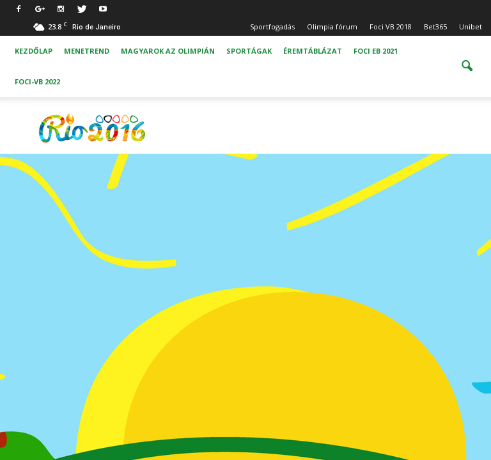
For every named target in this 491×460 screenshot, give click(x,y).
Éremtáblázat (312, 51)
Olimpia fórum (332, 26)
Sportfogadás (272, 26)
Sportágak (249, 51)
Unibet (470, 26)
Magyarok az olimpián (168, 51)
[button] (466, 66)
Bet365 (435, 26)
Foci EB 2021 (376, 51)
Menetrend (86, 51)
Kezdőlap (33, 51)
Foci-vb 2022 (37, 81)
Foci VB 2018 (391, 26)
